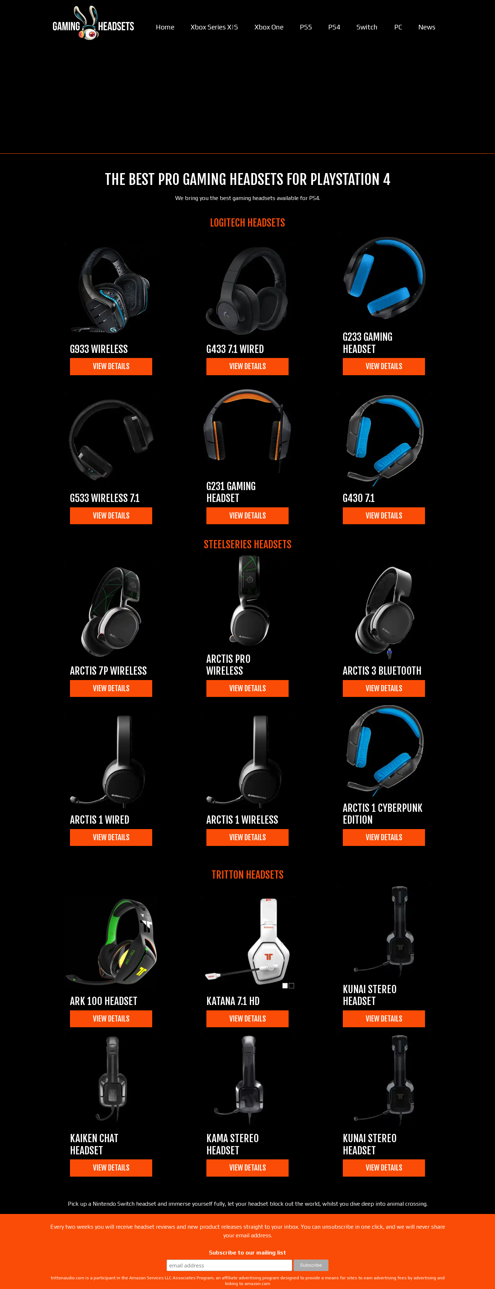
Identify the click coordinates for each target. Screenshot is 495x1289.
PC (398, 27)
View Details (111, 366)
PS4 (334, 27)
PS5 (306, 27)
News (426, 27)
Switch (367, 27)
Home (165, 27)
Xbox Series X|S (214, 27)
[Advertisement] (247, 99)
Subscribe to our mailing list (247, 1252)
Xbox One (269, 27)
